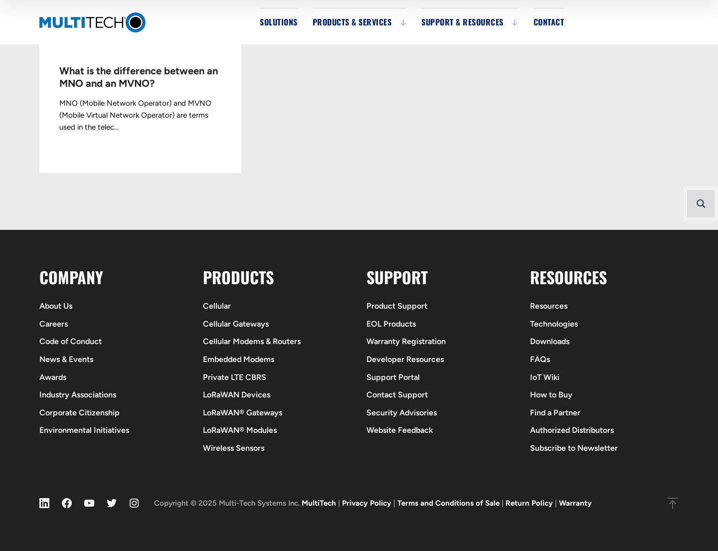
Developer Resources (405, 359)
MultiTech (319, 503)
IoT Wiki (544, 377)
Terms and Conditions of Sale (448, 503)
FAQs (540, 359)
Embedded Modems (238, 359)
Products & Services (352, 22)
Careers (53, 324)
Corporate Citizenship (79, 412)
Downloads (549, 341)
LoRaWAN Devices (236, 394)
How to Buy (551, 394)
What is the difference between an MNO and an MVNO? (138, 77)
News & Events (66, 359)
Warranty (575, 503)
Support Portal (393, 377)
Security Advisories (401, 412)
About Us (55, 306)
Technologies (554, 324)
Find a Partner (555, 412)
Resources (548, 306)
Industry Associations (77, 394)
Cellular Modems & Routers (252, 341)
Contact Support (397, 394)
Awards (52, 377)
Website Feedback (399, 430)
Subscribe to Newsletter (574, 448)
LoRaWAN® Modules (240, 430)
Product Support (396, 306)
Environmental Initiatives (84, 430)
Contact (549, 22)
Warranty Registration (406, 341)
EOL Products (391, 324)
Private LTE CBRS (234, 377)
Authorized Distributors (572, 430)
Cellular (217, 306)
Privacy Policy (366, 503)
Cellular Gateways (236, 324)
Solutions (279, 22)
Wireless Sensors (233, 448)
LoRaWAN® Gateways (242, 412)
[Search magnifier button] (701, 203)
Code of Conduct (70, 341)
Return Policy (529, 503)
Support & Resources (462, 22)
